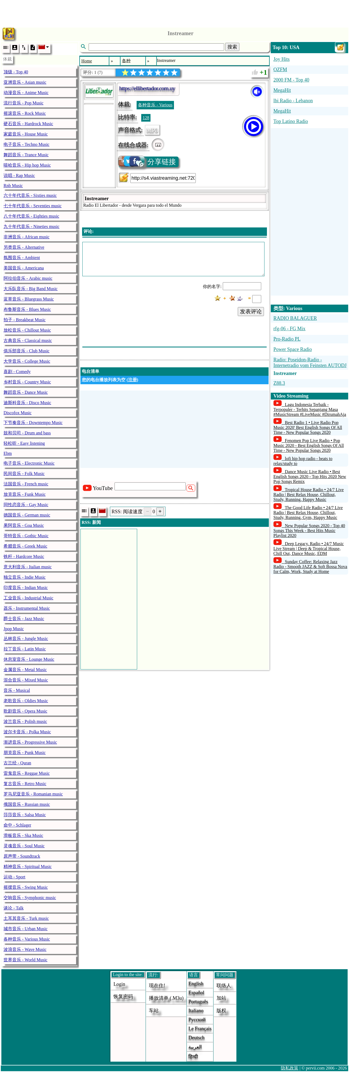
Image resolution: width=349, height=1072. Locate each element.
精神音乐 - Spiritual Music (28, 866)
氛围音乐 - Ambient (22, 257)
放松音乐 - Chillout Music (27, 330)
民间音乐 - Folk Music (24, 473)
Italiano (195, 1010)
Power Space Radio (292, 349)
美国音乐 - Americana (24, 268)
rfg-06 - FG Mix (289, 328)
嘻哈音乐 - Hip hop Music (27, 165)
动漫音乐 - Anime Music (26, 92)
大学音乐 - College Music (27, 361)
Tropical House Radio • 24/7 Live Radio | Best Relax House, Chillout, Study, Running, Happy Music (308, 494)
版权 (221, 1010)
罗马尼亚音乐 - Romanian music (33, 794)
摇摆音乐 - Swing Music (26, 887)
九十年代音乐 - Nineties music (31, 226)
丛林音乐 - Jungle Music (26, 638)
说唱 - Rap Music (19, 175)
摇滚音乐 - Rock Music (25, 113)
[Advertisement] (174, 12)
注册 (132, 379)
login (119, 984)
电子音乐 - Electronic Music (29, 463)
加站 (221, 998)
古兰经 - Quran (17, 763)
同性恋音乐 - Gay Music (26, 504)
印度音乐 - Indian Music (26, 587)
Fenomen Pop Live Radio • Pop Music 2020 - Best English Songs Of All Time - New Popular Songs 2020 (308, 445)
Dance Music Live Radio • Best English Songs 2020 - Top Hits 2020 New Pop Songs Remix (309, 476)
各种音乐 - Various (155, 105)
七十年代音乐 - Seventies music (33, 205)
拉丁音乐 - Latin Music (25, 649)
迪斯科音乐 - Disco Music (27, 402)
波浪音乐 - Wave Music (25, 949)
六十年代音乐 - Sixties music (30, 195)
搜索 (232, 47)
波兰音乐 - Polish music (25, 721)
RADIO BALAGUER (295, 318)
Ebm (8, 453)
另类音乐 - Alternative (24, 247)
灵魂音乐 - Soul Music (24, 845)
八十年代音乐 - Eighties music (31, 216)
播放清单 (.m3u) (166, 998)
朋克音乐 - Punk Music (25, 752)
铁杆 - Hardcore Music (24, 556)
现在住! (157, 985)
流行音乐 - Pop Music (23, 103)
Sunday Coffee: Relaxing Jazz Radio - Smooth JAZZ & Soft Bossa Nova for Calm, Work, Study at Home (310, 566)
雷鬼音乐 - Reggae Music (27, 773)
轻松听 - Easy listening (24, 443)
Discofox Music (18, 412)
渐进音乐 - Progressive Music (30, 742)
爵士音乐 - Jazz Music (24, 618)
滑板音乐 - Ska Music (23, 835)
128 (146, 117)
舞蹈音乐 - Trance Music (26, 154)
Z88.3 (279, 383)
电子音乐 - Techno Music (26, 144)
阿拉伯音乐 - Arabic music (28, 278)
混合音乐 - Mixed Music (26, 680)
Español (196, 992)
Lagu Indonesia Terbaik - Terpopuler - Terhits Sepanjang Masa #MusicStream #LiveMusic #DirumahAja (309, 409)
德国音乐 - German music (27, 515)
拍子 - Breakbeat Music (25, 319)
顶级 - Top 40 (16, 72)
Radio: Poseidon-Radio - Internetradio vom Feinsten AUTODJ (310, 362)
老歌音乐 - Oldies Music (26, 700)
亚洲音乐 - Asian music (25, 82)
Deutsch (196, 1037)
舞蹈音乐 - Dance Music (26, 392)
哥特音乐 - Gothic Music (26, 535)
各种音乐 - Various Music (27, 939)
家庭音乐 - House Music (26, 134)
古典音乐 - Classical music (28, 340)
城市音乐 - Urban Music (25, 928)
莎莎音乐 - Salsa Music (25, 814)
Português (198, 1001)
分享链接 (147, 162)
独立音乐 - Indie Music (25, 577)
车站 (154, 1010)
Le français (199, 1028)
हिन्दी (193, 1056)
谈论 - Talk (14, 908)
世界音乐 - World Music (25, 959)
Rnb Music (13, 185)
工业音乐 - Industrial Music (28, 598)
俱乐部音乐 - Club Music (26, 351)
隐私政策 (289, 1068)
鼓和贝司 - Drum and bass (27, 433)
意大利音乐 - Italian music (28, 566)
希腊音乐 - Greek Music (25, 546)
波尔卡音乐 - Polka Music (27, 731)
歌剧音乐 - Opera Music (25, 711)
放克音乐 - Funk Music (25, 494)
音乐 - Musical (17, 690)
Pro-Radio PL (287, 339)
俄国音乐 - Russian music (27, 804)
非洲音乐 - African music (26, 237)
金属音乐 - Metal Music (25, 669)
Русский (197, 1019)
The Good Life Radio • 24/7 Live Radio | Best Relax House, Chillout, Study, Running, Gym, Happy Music (308, 512)
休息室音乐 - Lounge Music (29, 659)
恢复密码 (123, 996)
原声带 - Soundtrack (22, 856)
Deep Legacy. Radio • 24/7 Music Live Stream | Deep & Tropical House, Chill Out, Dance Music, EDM (308, 548)
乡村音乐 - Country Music (27, 382)
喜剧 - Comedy (17, 371)
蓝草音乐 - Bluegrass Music (29, 299)
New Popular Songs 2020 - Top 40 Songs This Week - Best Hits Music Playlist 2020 (309, 530)
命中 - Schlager (17, 825)
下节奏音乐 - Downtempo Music (33, 422)
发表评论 (251, 311)
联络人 (223, 985)
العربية (195, 1047)
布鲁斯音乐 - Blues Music (27, 309)
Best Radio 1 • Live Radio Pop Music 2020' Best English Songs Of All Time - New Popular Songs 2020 (307, 427)
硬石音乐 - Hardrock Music (28, 123)
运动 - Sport (14, 877)
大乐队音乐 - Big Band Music (31, 288)
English (195, 983)
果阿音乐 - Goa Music (24, 525)
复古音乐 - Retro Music (25, 783)
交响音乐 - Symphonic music (30, 897)
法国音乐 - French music (26, 484)
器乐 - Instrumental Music (27, 608)
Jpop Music (14, 628)
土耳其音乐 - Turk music (26, 918)
